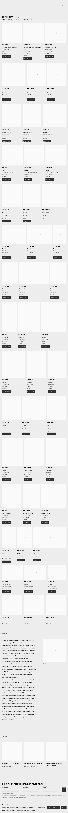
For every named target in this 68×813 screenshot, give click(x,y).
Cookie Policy (5, 804)
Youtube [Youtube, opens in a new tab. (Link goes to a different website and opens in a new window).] (49, 804)
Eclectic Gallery (9, 5)
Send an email (61, 804)
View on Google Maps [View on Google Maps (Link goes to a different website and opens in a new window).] (64, 804)
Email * (45, 787)
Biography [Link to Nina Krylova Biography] (9, 19)
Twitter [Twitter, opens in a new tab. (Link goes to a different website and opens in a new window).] (46, 804)
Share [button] (45, 663)
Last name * (26, 787)
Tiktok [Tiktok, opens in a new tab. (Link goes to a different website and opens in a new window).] (55, 804)
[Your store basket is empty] (62, 6)
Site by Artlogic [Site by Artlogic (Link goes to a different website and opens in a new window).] (22, 806)
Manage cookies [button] (12, 804)
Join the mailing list (58, 804)
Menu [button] (65, 6)
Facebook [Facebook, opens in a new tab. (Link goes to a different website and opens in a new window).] (43, 804)
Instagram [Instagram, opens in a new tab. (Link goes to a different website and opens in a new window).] (39, 804)
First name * (5, 787)
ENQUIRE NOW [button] (6, 58)
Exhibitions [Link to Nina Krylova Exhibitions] (17, 19)
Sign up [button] (64, 790)
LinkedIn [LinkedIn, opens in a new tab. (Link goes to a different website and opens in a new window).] (52, 804)
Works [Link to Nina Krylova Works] (3, 19)
